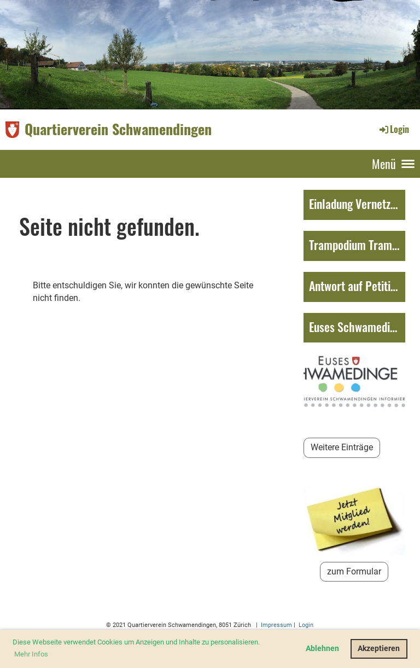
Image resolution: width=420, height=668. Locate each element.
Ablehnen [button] (322, 648)
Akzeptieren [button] (379, 648)
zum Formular (354, 571)
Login (393, 129)
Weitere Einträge (342, 447)
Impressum (275, 625)
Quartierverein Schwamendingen (118, 129)
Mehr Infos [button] (31, 654)
